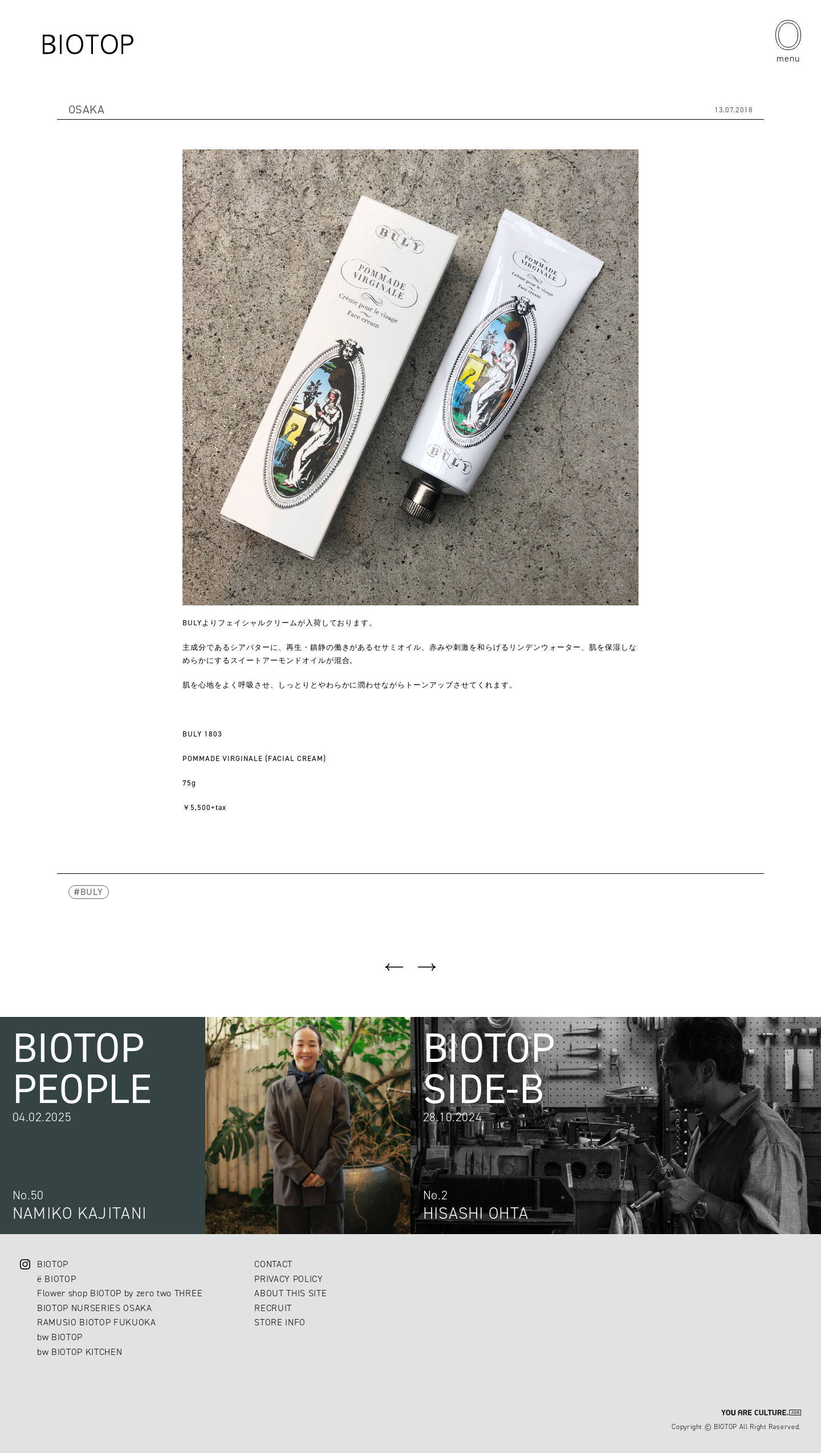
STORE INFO (280, 1322)
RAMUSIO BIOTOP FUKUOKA (96, 1322)
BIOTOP (52, 1264)
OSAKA (86, 109)
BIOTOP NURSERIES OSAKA (94, 1308)
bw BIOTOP (60, 1337)
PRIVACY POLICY (288, 1279)
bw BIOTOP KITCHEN (79, 1352)
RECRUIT (273, 1308)
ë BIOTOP (56, 1279)
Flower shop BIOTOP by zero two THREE (119, 1293)
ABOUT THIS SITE (290, 1293)
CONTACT (273, 1264)
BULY (91, 892)
